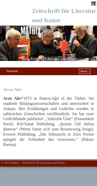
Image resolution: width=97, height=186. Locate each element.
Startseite (12, 71)
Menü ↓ (85, 71)
